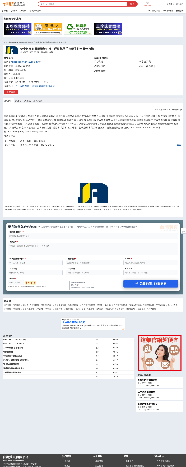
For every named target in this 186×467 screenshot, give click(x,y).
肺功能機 (138, 210)
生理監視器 (46, 206)
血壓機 (80, 210)
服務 (43, 4)
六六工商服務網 (163, 463)
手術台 (39, 210)
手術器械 (155, 206)
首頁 (6, 42)
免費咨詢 (11, 92)
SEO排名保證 (154, 11)
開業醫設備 (144, 206)
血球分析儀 (70, 210)
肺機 (97, 206)
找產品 (14, 11)
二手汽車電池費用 (146, 393)
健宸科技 (59, 210)
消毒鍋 (88, 210)
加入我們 (180, 4)
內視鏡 (9, 206)
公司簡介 (8, 101)
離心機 (25, 206)
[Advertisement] (93, 166)
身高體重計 (72, 206)
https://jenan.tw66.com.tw (26, 62)
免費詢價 (147, 4)
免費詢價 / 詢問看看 (151, 285)
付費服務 (180, 11)
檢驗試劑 (118, 210)
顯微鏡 (17, 206)
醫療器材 (107, 210)
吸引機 (104, 206)
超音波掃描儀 (131, 206)
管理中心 (171, 4)
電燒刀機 (49, 210)
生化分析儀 (166, 206)
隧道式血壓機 (20, 210)
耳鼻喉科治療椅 (85, 206)
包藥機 (9, 210)
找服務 (5, 11)
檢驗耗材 (97, 210)
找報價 (23, 11)
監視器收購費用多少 (147, 405)
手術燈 (31, 210)
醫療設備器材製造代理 (43, 86)
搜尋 (132, 4)
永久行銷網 (168, 11)
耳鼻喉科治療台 (116, 206)
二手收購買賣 (22, 86)
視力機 (176, 206)
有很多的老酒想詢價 (147, 381)
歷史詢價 (37, 101)
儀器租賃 (128, 210)
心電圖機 (35, 206)
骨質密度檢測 (59, 206)
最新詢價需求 (35, 11)
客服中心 (130, 463)
